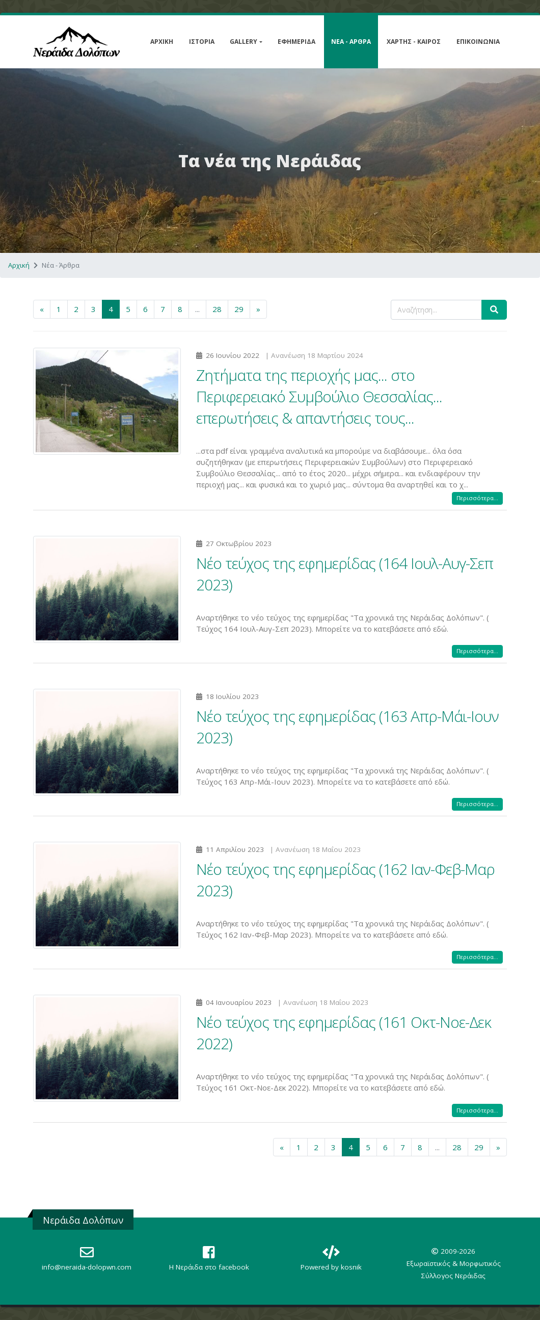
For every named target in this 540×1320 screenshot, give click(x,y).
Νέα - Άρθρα (351, 41)
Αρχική (161, 41)
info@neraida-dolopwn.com (86, 1267)
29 (239, 309)
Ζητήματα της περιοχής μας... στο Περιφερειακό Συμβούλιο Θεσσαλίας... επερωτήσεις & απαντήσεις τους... (319, 396)
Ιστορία (201, 41)
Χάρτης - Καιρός (414, 41)
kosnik (351, 1267)
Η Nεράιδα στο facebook (209, 1267)
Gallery (243, 41)
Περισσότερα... (477, 498)
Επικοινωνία (478, 41)
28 (217, 309)
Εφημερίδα (296, 41)
